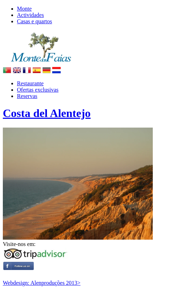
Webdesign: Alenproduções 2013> (41, 283)
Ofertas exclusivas (38, 90)
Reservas (27, 96)
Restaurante (30, 83)
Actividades (30, 15)
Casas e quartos (34, 21)
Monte (24, 9)
